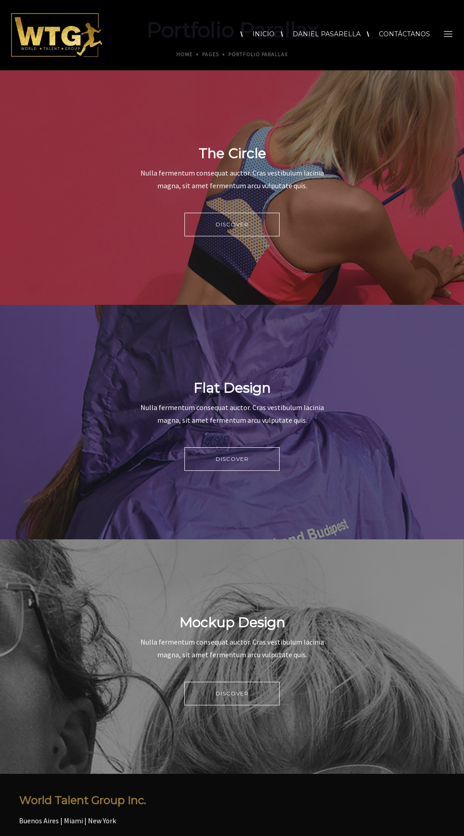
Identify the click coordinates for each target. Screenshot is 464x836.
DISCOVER (232, 224)
